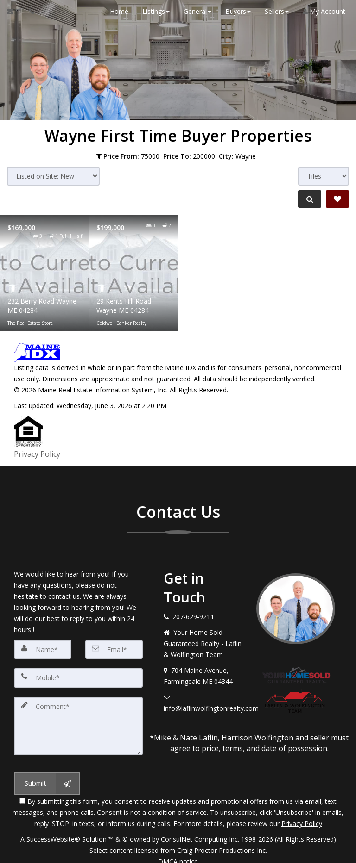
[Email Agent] (14, 11)
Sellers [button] (273, 11)
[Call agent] (29, 11)
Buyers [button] (235, 11)
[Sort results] (53, 176)
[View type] (323, 176)
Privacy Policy (37, 452)
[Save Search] (337, 199)
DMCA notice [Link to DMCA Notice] (178, 852)
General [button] (194, 11)
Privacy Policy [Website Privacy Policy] (301, 814)
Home (116, 11)
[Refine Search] (307, 199)
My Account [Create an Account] (320, 11)
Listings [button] (152, 11)
